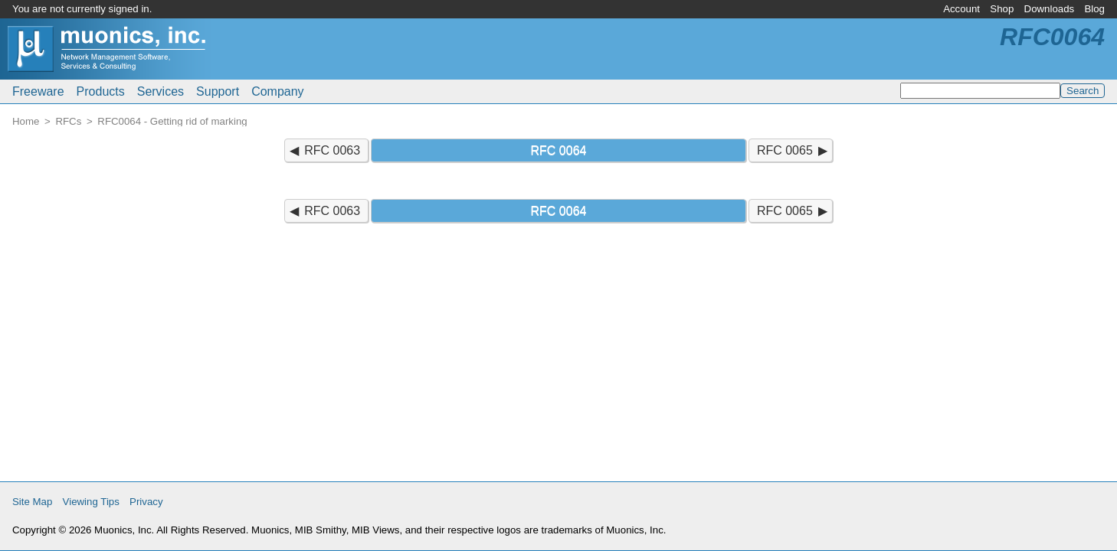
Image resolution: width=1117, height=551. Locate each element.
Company (277, 91)
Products (101, 91)
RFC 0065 (785, 150)
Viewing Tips (91, 501)
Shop (1002, 9)
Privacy (146, 501)
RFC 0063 (332, 150)
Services (160, 91)
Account (961, 9)
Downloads (1049, 9)
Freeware (38, 91)
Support (217, 91)
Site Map (32, 501)
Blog (1094, 9)
